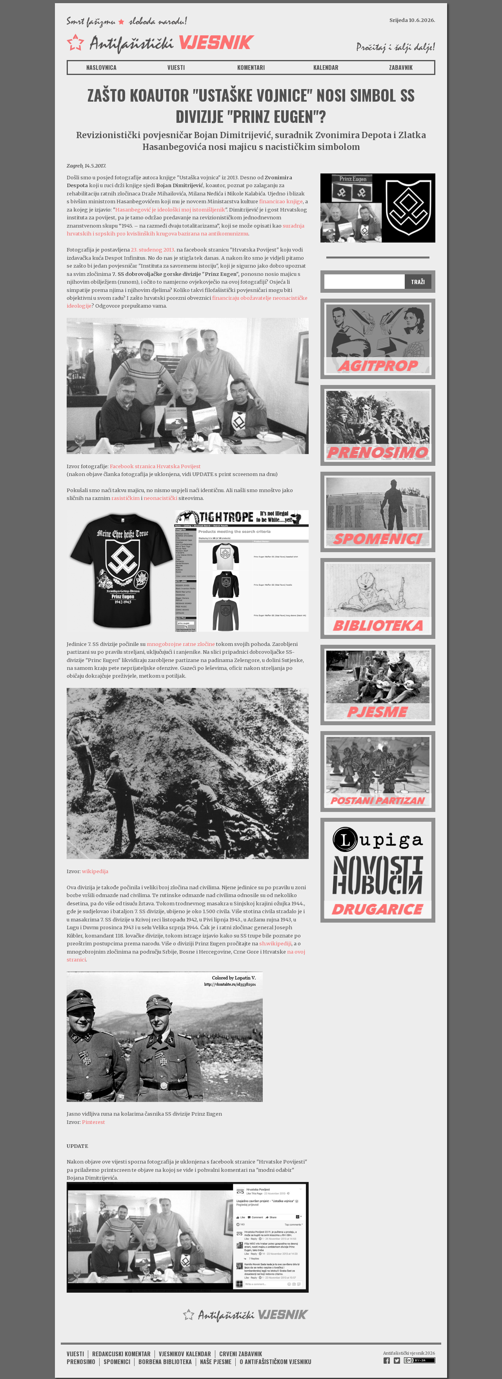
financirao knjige (281, 201)
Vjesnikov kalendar (185, 1351)
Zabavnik (401, 67)
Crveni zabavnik (240, 1351)
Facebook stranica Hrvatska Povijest (155, 466)
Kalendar (325, 67)
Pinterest (93, 1121)
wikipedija (95, 870)
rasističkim (126, 498)
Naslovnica (101, 67)
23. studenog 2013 (152, 249)
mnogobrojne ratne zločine (181, 643)
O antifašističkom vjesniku (275, 1359)
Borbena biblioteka (165, 1359)
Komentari (251, 67)
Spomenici (117, 1359)
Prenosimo (81, 1359)
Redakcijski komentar (121, 1351)
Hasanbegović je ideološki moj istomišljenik (170, 209)
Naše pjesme (215, 1359)
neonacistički (161, 498)
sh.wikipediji (275, 942)
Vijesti (176, 67)
